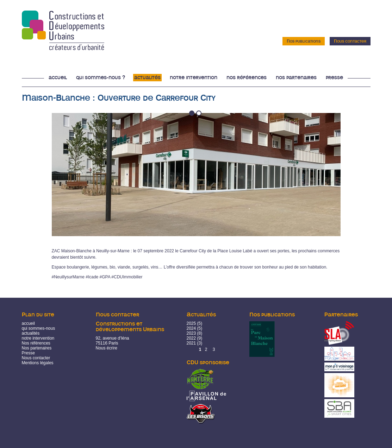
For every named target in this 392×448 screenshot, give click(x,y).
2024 (191, 328)
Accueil (58, 77)
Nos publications (304, 41)
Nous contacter (350, 41)
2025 (191, 323)
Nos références (246, 77)
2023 (191, 333)
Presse (334, 77)
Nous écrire (106, 348)
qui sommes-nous (38, 328)
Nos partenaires (296, 77)
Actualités (147, 77)
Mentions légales (38, 362)
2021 (191, 343)
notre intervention (38, 338)
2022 (191, 338)
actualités (31, 333)
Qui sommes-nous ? (100, 77)
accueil (28, 323)
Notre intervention (193, 77)
